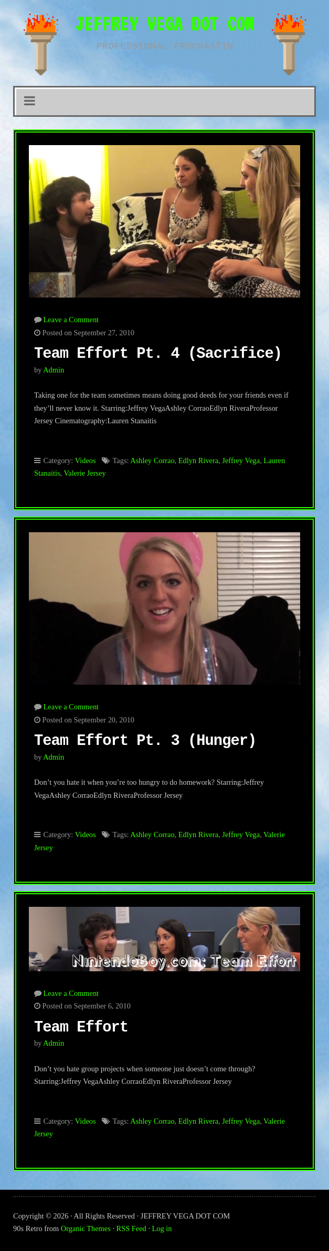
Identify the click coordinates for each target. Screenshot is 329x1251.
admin (53, 370)
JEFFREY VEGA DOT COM (164, 23)
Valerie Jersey (84, 473)
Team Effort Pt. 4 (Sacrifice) (158, 354)
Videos (85, 460)
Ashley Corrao (152, 460)
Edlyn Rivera (198, 460)
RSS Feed (131, 1228)
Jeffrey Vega (241, 460)
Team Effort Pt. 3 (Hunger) (145, 741)
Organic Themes (86, 1228)
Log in (162, 1228)
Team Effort (81, 1027)
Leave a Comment (71, 319)
